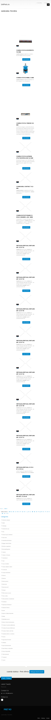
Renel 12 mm (25, 77)
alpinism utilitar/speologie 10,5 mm (24, 157)
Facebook (2, 700)
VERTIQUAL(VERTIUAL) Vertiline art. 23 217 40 (25, 405)
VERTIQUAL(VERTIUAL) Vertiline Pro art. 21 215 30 (25, 495)
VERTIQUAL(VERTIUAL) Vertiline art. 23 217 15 (25, 436)
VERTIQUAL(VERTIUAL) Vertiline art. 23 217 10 (25, 341)
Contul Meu (39, 2)
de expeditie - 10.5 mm (25, 51)
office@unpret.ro (9, 693)
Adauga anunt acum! (37, 672)
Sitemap (43, 718)
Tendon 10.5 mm (25, 124)
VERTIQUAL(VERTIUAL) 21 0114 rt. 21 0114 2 (24, 468)
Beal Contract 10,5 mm (24, 187)
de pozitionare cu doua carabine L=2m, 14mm (24, 216)
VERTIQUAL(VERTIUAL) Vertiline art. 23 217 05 (25, 309)
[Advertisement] (25, 25)
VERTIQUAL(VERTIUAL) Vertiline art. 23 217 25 (25, 246)
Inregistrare (46, 2)
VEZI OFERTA (26, 59)
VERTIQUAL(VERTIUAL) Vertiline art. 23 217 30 (25, 278)
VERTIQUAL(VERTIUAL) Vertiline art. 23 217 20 (25, 373)
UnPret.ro (5, 4)
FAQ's (39, 718)
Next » (6, 508)
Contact (47, 718)
